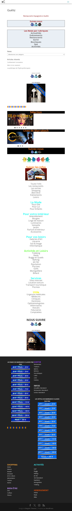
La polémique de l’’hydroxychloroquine (18, 68)
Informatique (36, 245)
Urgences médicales (36, 294)
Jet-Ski (36, 262)
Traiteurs (36, 367)
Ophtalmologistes (36, 303)
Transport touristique (36, 285)
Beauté (9, 471)
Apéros (36, 369)
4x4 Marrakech (38, 478)
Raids (36, 255)
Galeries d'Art (36, 239)
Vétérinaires (36, 305)
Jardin (36, 227)
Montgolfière (36, 271)
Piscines (36, 266)
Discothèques (38, 373)
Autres (9, 483)
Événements (36, 195)
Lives (35, 378)
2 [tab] (17, 127)
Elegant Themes (30, 508)
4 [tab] (21, 127)
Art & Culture (11, 476)
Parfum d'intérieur (36, 229)
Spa (36, 44)
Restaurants (36, 37)
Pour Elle (36, 204)
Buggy (36, 471)
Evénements (36, 35)
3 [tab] (19, 127)
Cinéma (36, 380)
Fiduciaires (36, 310)
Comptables (36, 312)
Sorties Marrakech (39, 392)
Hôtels (36, 492)
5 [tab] (23, 127)
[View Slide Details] (20, 120)
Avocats (36, 307)
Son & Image (36, 243)
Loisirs (36, 197)
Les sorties (36, 188)
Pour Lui (36, 206)
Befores (36, 371)
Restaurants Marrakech (41, 390)
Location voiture (36, 282)
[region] (20, 120)
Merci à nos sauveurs (13, 65)
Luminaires (36, 223)
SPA (8, 491)
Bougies (36, 218)
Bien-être (36, 192)
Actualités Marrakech (40, 388)
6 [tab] (25, 127)
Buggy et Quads (36, 257)
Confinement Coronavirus (15, 62)
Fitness (9, 495)
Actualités (36, 33)
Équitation (36, 264)
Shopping (36, 190)
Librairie (36, 241)
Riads (35, 495)
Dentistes (36, 301)
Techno (9, 480)
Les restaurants (36, 186)
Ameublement (36, 216)
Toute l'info (36, 183)
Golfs (36, 268)
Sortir (36, 39)
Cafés (35, 375)
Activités (36, 46)
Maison (9, 469)
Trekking (36, 253)
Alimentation (11, 478)
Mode (9, 467)
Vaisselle (36, 225)
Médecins (36, 296)
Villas (35, 497)
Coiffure (9, 493)
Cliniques (36, 298)
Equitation (37, 480)
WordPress (49, 508)
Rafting (36, 259)
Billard (36, 273)
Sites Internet (36, 280)
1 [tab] (14, 127)
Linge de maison (36, 220)
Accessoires (36, 231)
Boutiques (36, 42)
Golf (35, 469)
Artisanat (10, 474)
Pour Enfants (36, 209)
